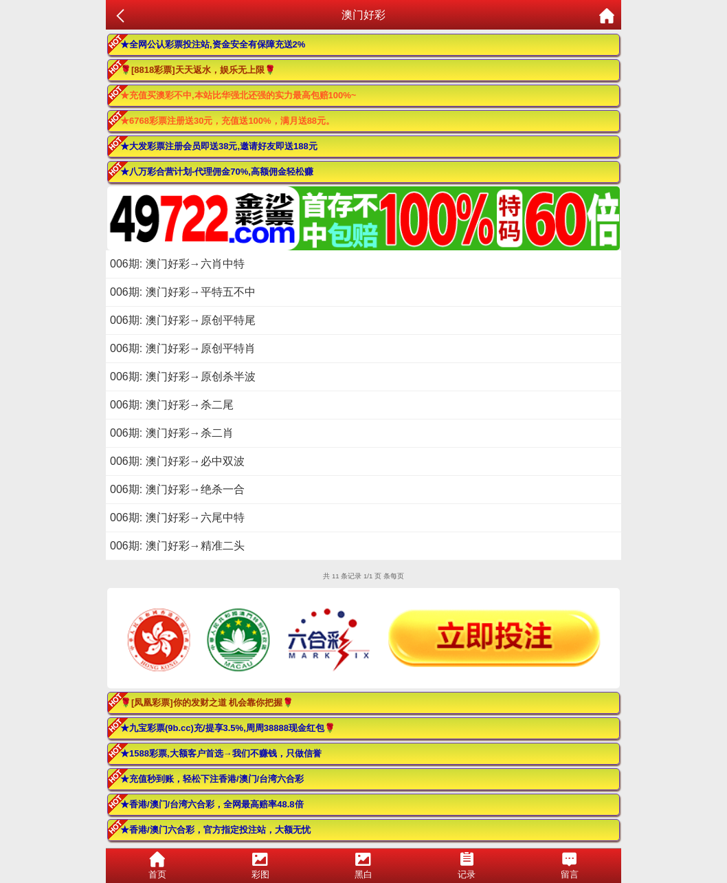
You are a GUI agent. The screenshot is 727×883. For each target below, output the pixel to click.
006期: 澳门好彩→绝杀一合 (177, 489)
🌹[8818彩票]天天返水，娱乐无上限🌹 (198, 70)
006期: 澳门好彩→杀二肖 (172, 433)
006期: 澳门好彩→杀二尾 (172, 405)
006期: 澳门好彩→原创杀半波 (183, 376)
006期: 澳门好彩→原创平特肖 (183, 348)
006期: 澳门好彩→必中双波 (177, 461)
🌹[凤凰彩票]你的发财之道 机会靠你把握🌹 (206, 702)
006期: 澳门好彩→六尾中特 (177, 517)
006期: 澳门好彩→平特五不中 (183, 292)
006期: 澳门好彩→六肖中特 (177, 264)
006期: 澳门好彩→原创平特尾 (183, 320)
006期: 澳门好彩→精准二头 (177, 546)
